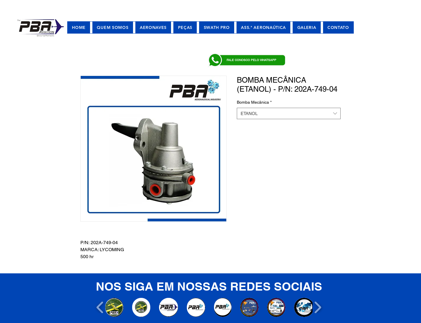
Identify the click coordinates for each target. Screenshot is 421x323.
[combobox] (289, 113)
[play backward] (100, 307)
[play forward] (317, 307)
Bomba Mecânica (254, 102)
